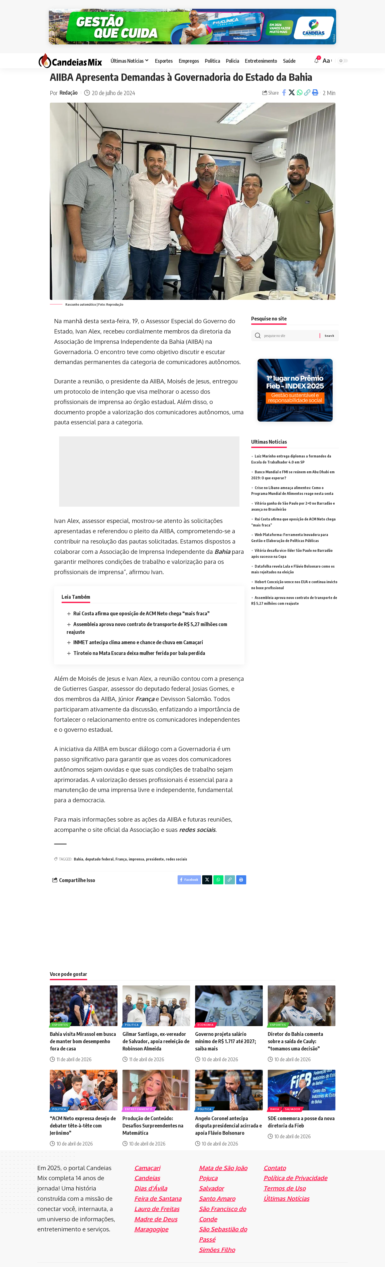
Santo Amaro (217, 1186)
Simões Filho (217, 1238)
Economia (206, 1012)
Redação (70, 79)
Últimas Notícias (286, 1186)
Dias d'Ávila (150, 1176)
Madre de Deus (155, 1207)
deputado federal (99, 846)
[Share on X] (291, 80)
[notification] (316, 48)
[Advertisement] (149, 458)
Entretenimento (139, 1097)
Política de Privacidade (295, 1166)
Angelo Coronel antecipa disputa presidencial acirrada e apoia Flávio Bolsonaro (228, 1113)
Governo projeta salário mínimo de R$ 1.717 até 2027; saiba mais (225, 1029)
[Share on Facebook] (284, 80)
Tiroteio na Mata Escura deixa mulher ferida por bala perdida (139, 640)
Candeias (147, 1166)
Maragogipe (151, 1217)
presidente (155, 846)
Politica (132, 1012)
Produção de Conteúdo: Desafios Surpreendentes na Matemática (152, 1113)
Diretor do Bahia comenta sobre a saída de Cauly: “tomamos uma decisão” (295, 1029)
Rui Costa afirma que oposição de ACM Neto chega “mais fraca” (141, 600)
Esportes (61, 1012)
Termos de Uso (285, 1176)
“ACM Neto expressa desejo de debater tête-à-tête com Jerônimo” (83, 1113)
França (145, 686)
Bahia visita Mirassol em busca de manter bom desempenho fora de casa (83, 1029)
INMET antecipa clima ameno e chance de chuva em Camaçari (138, 629)
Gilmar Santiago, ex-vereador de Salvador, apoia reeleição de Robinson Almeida (155, 1029)
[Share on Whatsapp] (299, 80)
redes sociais (197, 816)
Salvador (294, 1097)
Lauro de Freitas (156, 1197)
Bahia (222, 538)
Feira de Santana (157, 1186)
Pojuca (208, 1166)
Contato (275, 1156)
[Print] (315, 80)
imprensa (136, 846)
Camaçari (147, 1156)
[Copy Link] (307, 80)
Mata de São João (223, 1156)
